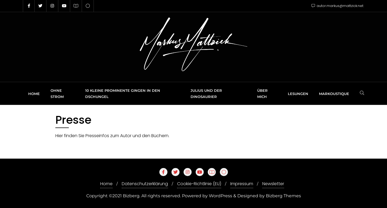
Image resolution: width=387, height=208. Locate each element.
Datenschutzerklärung (145, 184)
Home (106, 184)
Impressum (241, 184)
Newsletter (273, 184)
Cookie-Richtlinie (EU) (199, 184)
